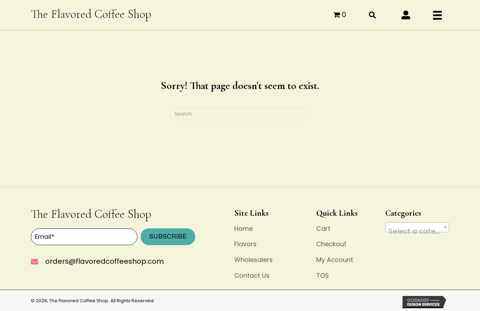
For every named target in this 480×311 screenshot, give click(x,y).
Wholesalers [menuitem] (253, 259)
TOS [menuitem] (322, 275)
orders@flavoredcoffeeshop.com (104, 261)
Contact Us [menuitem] (252, 275)
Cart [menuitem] (323, 228)
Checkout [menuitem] (331, 244)
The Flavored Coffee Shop (91, 14)
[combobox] (417, 227)
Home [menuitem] (243, 228)
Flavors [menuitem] (245, 244)
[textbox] (417, 231)
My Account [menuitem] (334, 259)
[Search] (240, 114)
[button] (405, 15)
